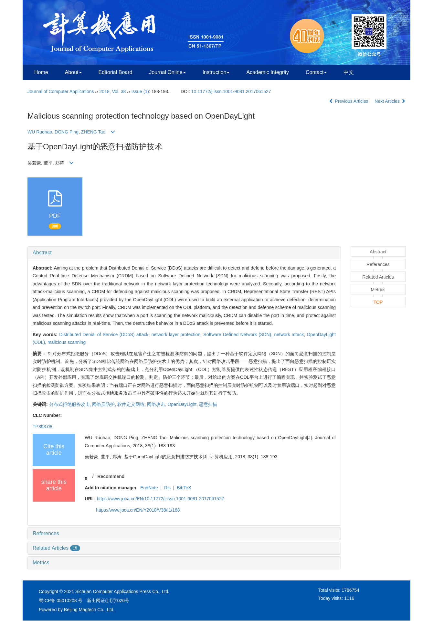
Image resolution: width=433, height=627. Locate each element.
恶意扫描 (208, 404)
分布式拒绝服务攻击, (70, 404)
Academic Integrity (267, 72)
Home (41, 72)
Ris (167, 487)
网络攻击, (157, 404)
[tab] (184, 253)
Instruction (216, 72)
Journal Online (167, 72)
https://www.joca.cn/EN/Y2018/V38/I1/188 (138, 510)
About (73, 72)
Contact (316, 72)
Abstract (42, 252)
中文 (348, 72)
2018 (105, 91)
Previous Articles (349, 101)
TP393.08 (42, 426)
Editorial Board (115, 72)
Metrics (41, 562)
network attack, (290, 334)
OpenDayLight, (183, 404)
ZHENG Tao (93, 131)
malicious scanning (67, 342)
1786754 (350, 590)
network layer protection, (177, 334)
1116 (349, 598)
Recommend (110, 476)
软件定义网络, (132, 404)
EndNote (149, 487)
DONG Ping (67, 131)
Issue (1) (140, 91)
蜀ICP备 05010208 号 (60, 600)
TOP (378, 302)
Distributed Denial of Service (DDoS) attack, (105, 334)
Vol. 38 (119, 91)
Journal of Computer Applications (60, 91)
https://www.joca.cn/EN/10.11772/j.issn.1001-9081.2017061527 (160, 498)
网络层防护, (104, 404)
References (46, 533)
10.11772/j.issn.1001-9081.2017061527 (231, 91)
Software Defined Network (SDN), (238, 334)
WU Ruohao (39, 131)
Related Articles (56, 548)
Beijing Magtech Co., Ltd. (89, 609)
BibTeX (184, 487)
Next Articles (390, 101)
